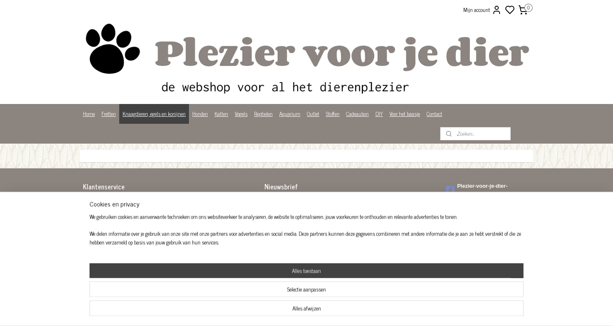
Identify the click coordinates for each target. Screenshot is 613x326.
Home (89, 113)
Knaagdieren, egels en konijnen (154, 113)
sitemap (335, 310)
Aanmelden (283, 220)
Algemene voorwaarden (106, 201)
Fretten (108, 113)
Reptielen (263, 113)
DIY (379, 113)
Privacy (90, 244)
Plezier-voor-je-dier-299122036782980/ (476, 190)
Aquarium (289, 113)
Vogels (241, 113)
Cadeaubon (357, 113)
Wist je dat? (95, 253)
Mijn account (482, 10)
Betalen (90, 210)
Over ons (92, 236)
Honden (200, 113)
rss (346, 310)
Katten (221, 113)
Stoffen (333, 113)
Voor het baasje (404, 113)
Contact (434, 113)
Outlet (313, 113)
